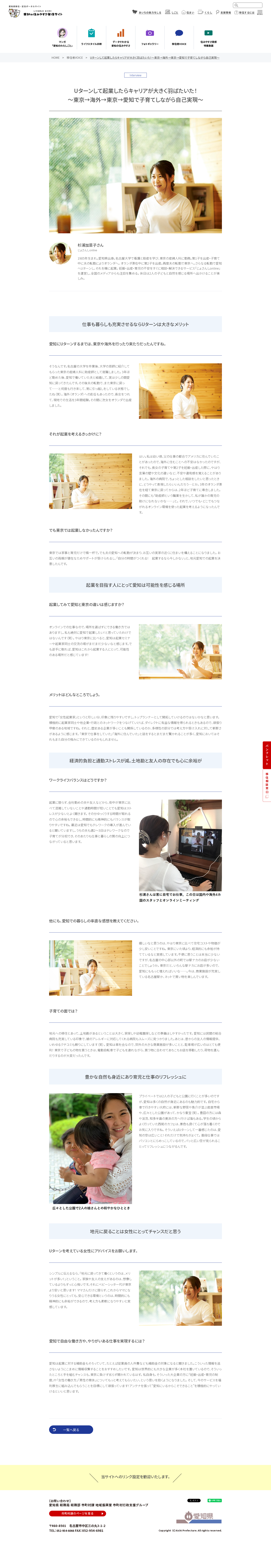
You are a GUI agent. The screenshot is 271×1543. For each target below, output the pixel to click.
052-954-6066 (67, 1532)
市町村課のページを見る (77, 1514)
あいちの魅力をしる (150, 12)
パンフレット (267, 755)
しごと (175, 12)
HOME (55, 57)
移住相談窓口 (267, 783)
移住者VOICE (75, 57)
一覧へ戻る (71, 1429)
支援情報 (226, 12)
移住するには (247, 12)
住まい (190, 12)
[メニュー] (260, 11)
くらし (208, 12)
